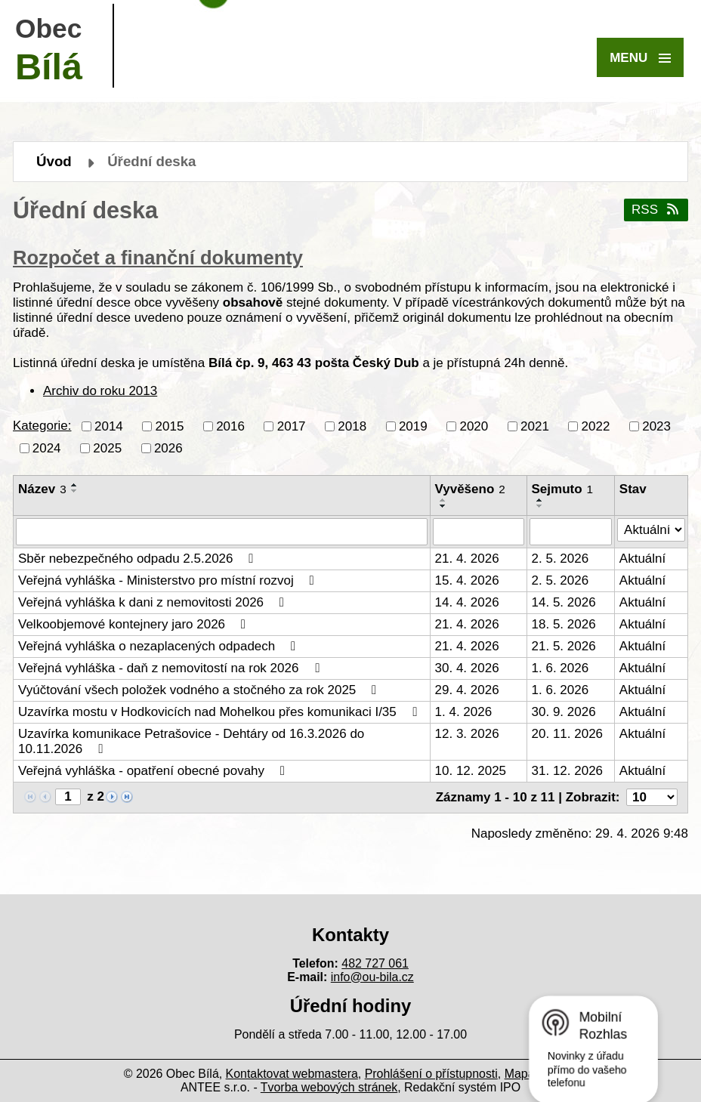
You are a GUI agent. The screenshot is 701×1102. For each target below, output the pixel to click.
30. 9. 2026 (564, 712)
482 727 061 (375, 963)
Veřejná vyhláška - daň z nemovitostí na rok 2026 (171, 668)
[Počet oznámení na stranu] (652, 797)
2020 (473, 425)
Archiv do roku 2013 (100, 391)
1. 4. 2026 (464, 712)
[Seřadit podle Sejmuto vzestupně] (540, 500)
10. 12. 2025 (471, 771)
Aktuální (642, 558)
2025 (107, 447)
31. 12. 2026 (568, 771)
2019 (413, 425)
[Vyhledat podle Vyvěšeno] (478, 531)
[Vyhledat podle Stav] (651, 530)
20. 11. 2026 (568, 734)
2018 (352, 425)
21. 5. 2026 (564, 646)
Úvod (54, 161)
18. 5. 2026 (564, 624)
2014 (108, 425)
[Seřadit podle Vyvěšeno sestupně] (443, 506)
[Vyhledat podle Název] (222, 531)
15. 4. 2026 (467, 580)
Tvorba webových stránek (329, 1087)
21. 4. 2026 (467, 558)
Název (42, 489)
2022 (596, 425)
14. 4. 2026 (467, 602)
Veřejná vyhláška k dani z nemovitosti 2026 (154, 602)
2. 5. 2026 (560, 558)
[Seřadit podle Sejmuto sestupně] (540, 506)
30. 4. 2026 (467, 668)
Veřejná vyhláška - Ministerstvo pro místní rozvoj (169, 580)
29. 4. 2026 (467, 690)
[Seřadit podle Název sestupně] (74, 491)
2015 (170, 425)
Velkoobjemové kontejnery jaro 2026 (135, 624)
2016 (230, 425)
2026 (168, 447)
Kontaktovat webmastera (292, 1073)
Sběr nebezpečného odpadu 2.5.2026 (138, 558)
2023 (656, 425)
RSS (656, 209)
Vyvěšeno (470, 489)
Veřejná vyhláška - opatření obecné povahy (154, 771)
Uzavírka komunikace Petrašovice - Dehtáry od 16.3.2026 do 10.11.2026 (191, 741)
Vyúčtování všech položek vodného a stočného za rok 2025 (200, 690)
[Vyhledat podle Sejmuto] (571, 531)
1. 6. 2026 (560, 668)
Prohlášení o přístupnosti (431, 1073)
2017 (291, 425)
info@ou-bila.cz (372, 977)
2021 (534, 425)
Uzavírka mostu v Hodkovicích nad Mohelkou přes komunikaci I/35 (220, 712)
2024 (46, 447)
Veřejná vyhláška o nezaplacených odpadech (159, 646)
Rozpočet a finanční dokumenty (158, 257)
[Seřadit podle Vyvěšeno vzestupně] (443, 500)
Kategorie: (42, 425)
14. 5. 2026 (564, 602)
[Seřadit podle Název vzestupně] (74, 485)
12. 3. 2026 (467, 734)
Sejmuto (563, 489)
